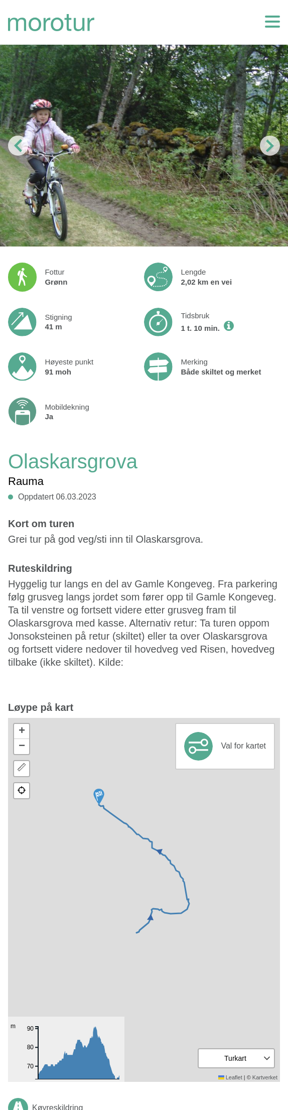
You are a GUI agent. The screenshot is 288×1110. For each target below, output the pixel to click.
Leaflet (230, 1077)
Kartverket (264, 1077)
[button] (99, 797)
